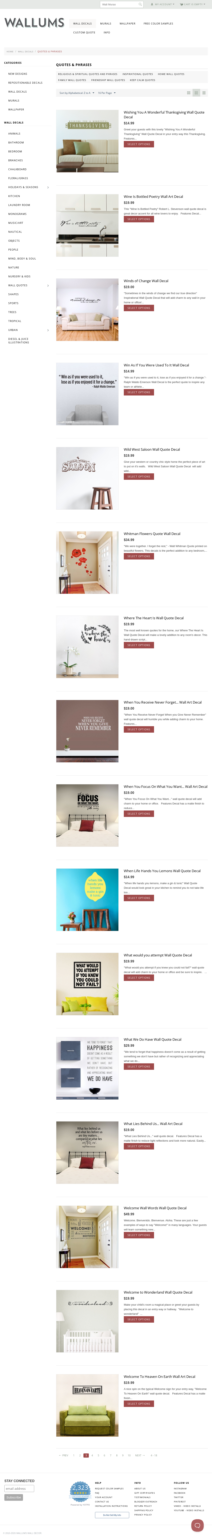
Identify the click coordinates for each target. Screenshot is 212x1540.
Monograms (17, 214)
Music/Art (15, 223)
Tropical (14, 321)
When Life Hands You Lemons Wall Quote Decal (162, 870)
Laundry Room (19, 205)
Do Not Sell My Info (112, 1515)
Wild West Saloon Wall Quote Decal (152, 449)
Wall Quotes (18, 285)
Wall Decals (82, 23)
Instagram (180, 1488)
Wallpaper (127, 23)
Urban (13, 330)
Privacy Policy (143, 1514)
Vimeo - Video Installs (187, 1505)
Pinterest (180, 1501)
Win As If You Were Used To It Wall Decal (156, 365)
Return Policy (143, 1505)
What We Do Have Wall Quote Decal (152, 1039)
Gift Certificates (144, 1492)
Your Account (103, 1497)
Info (107, 32)
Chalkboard (17, 169)
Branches (15, 160)
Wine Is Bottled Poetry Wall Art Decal (153, 196)
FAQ (97, 1492)
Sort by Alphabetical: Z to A (77, 93)
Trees (12, 312)
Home (10, 51)
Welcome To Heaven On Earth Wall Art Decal (159, 1376)
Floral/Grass (18, 178)
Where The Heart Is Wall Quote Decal (154, 618)
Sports (13, 303)
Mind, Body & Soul (22, 258)
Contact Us (102, 1501)
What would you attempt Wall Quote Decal (158, 955)
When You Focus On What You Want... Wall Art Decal (165, 786)
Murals (105, 23)
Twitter (178, 1497)
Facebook (180, 1492)
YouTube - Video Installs (189, 1510)
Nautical (15, 232)
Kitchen (14, 196)
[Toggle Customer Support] (197, 1525)
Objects (14, 240)
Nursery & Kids (19, 276)
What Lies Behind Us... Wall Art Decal (153, 1123)
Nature (13, 267)
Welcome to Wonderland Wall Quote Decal (158, 1292)
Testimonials (142, 1497)
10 (129, 1455)
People (13, 249)
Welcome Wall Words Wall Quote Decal (155, 1208)
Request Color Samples (109, 1488)
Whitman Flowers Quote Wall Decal (152, 533)
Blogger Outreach (145, 1501)
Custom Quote (84, 32)
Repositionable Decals (25, 82)
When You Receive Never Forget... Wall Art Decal (163, 702)
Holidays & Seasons (23, 187)
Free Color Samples (158, 23)
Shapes (13, 294)
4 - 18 (154, 1455)
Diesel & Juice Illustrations (18, 340)
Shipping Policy (143, 1510)
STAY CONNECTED (19, 1481)
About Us (139, 1488)
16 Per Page (107, 93)
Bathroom (16, 142)
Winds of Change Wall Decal (146, 280)
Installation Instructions (111, 1505)
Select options (139, 144)
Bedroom (15, 151)
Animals (14, 133)
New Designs (17, 74)
